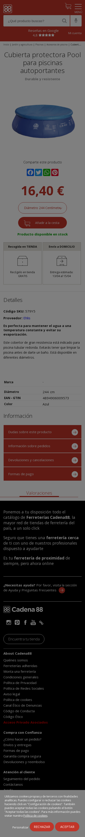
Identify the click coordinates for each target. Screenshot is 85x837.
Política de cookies (35, 816)
